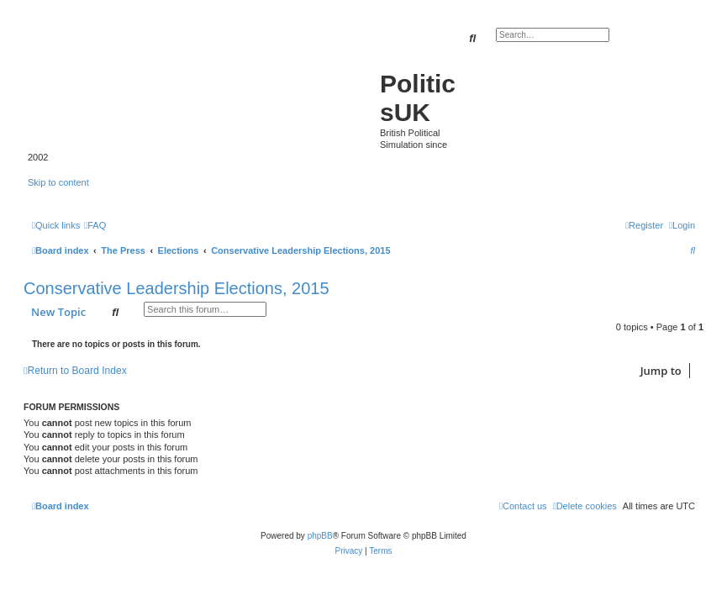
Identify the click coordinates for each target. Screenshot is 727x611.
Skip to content (58, 182)
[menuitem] (95, 225)
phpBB (320, 535)
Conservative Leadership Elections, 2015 (176, 288)
